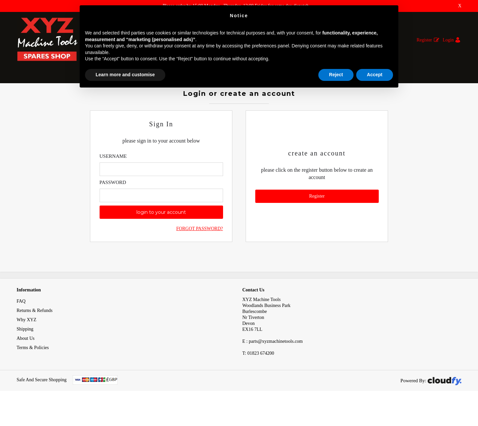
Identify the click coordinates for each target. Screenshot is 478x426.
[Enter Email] (161, 189)
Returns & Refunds (34, 330)
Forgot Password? (199, 248)
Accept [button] (374, 74)
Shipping (25, 348)
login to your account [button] (161, 232)
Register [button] (317, 215)
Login (448, 39)
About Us (26, 358)
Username (113, 175)
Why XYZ (27, 339)
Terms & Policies (33, 367)
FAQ (21, 321)
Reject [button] (336, 74)
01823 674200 (258, 373)
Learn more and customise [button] (125, 74)
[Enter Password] (161, 215)
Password (113, 202)
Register (424, 39)
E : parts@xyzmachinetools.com (272, 361)
